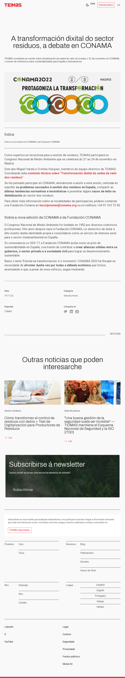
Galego (100, 601)
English (100, 590)
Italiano (100, 606)
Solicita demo (106, 5)
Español (100, 584)
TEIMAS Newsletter (19, 530)
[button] (118, 5)
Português (100, 595)
